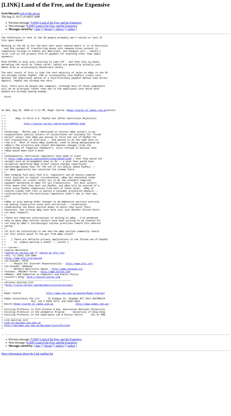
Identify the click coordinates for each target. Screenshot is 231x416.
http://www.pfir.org (79, 309)
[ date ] (38, 29)
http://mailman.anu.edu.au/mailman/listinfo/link (37, 383)
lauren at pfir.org (51, 296)
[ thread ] (48, 29)
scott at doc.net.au (29, 13)
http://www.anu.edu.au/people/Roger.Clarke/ (75, 344)
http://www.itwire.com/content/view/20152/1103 (39, 183)
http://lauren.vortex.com (43, 325)
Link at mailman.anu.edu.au (22, 380)
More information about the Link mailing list (27, 412)
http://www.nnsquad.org (67, 315)
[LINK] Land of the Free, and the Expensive (56, 22)
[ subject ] (59, 29)
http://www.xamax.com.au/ (92, 357)
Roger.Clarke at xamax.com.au (86, 125)
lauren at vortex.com (20, 296)
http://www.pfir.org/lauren (24, 302)
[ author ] (71, 29)
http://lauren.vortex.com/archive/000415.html (54, 141)
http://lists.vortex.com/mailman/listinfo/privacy (39, 335)
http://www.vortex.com (55, 318)
